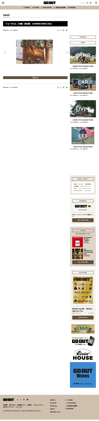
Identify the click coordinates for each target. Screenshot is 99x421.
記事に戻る (35, 79)
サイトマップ (19, 408)
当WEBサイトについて (8, 408)
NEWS (52, 401)
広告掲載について (21, 406)
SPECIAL (53, 407)
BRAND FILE (55, 413)
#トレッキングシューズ (85, 190)
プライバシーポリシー (38, 406)
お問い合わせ (12, 406)
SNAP (52, 410)
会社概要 (5, 406)
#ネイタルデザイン (78, 192)
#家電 (75, 185)
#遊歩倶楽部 (88, 185)
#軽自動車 (76, 187)
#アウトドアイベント (86, 187)
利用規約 (29, 406)
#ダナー (76, 190)
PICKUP (53, 404)
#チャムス (80, 185)
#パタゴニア (88, 192)
